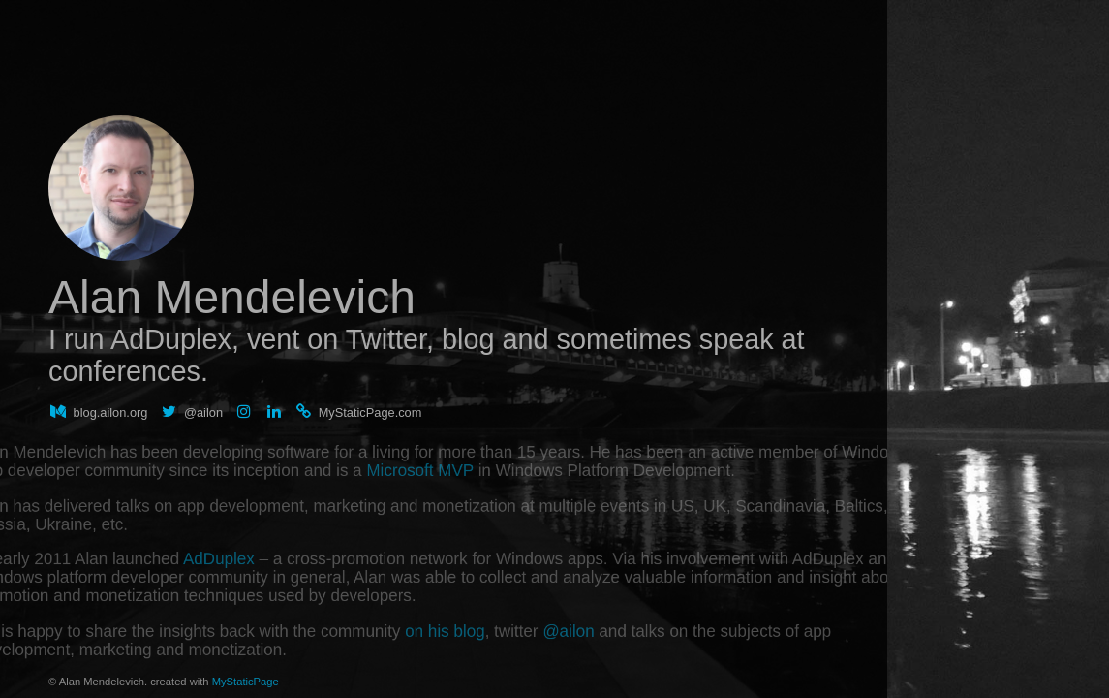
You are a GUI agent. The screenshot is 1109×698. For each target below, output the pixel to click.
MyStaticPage (245, 681)
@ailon (622, 664)
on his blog (445, 664)
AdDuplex (123, 562)
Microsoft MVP (409, 436)
